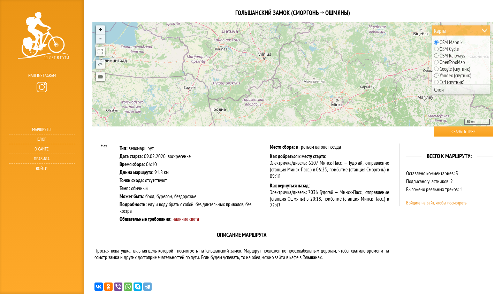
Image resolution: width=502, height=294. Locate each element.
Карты (440, 30)
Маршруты (41, 129)
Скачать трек (463, 131)
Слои (439, 89)
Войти (41, 168)
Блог (41, 139)
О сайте (42, 149)
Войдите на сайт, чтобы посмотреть (436, 203)
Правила (42, 159)
